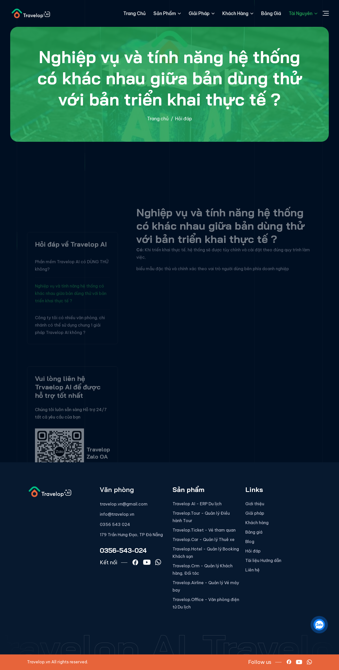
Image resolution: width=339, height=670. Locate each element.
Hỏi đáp (253, 551)
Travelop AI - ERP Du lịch (197, 503)
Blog (249, 541)
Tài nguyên (303, 13)
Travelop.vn (38, 661)
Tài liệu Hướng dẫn (263, 560)
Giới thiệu (254, 503)
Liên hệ (252, 569)
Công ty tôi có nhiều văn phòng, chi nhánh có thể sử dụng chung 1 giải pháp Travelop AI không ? (70, 373)
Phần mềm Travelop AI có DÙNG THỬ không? (71, 313)
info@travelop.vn (117, 514)
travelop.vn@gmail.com (124, 504)
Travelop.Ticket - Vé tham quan (204, 530)
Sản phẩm (167, 13)
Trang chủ (134, 13)
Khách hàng (237, 13)
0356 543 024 (115, 524)
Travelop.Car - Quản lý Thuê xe (204, 539)
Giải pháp (202, 13)
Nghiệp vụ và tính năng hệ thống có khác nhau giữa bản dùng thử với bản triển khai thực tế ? (70, 341)
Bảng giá (271, 13)
